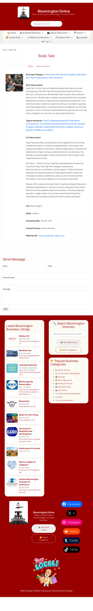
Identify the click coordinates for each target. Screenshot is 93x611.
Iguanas (81, 123)
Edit (8, 66)
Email (50, 266)
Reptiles (39, 127)
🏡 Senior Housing (62, 370)
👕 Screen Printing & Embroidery (68, 393)
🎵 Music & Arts (64, 37)
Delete (30, 66)
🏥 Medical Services (63, 387)
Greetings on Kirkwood (29, 448)
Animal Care (50, 74)
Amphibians (74, 120)
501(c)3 (46, 120)
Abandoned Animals (59, 120)
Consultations (32, 123)
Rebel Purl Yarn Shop (28, 414)
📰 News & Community (39, 37)
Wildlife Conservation (43, 130)
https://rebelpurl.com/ (27, 420)
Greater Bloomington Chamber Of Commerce (29, 482)
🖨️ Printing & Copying (63, 383)
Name (5, 266)
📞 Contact (82, 37)
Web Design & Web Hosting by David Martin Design (46, 590)
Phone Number (9, 277)
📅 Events (80, 32)
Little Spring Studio (28, 365)
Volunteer (58, 77)
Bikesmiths (24, 401)
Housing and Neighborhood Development (25, 431)
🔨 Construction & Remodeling (67, 373)
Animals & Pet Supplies (66, 74)
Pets (51, 77)
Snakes (69, 127)
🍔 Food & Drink (14, 37)
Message (6, 289)
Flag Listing (19, 66)
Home (4, 50)
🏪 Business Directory (31, 32)
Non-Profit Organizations (37, 77)
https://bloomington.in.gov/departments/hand (29, 440)
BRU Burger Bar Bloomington (26, 383)
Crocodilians (45, 123)
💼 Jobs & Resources (58, 32)
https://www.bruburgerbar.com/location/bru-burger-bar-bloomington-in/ (29, 391)
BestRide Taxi (25, 350)
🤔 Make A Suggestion (68, 350)
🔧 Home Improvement (64, 400)
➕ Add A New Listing (68, 342)
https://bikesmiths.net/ (27, 406)
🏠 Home (11, 32)
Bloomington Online (54, 11)
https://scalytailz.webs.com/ (52, 235)
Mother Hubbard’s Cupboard (27, 463)
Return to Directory (43, 66)
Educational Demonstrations (64, 123)
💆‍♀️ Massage (60, 377)
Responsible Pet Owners (55, 127)
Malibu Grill (24, 336)
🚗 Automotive (61, 390)
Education (81, 74)
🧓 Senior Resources (63, 380)
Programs (30, 127)
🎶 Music (58, 397)
